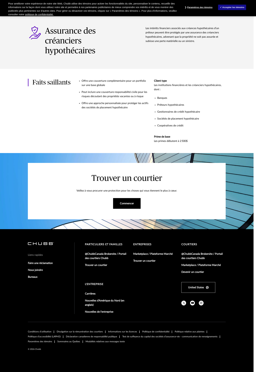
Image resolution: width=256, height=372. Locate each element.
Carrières (90, 293)
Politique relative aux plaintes (189, 332)
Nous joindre (35, 270)
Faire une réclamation (40, 263)
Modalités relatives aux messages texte (105, 341)
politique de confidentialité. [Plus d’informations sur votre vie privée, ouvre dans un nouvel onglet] (39, 14)
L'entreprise (94, 284)
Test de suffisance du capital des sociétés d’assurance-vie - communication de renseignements (169, 337)
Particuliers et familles (103, 244)
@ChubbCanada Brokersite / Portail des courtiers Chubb (105, 256)
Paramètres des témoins (40, 341)
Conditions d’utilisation (39, 332)
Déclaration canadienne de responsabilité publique (91, 337)
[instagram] (201, 303)
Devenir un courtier (192, 272)
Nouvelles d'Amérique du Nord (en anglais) (104, 302)
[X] (183, 303)
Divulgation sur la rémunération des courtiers (80, 332)
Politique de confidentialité (155, 332)
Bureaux (32, 277)
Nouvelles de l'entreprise (99, 312)
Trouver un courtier (96, 265)
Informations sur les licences (122, 332)
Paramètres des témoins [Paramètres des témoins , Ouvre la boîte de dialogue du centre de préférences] (199, 7)
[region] (128, 8)
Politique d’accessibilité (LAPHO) (44, 337)
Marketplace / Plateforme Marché (153, 254)
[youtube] (192, 303)
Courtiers (189, 244)
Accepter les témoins (233, 7)
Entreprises (142, 244)
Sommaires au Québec (68, 341)
